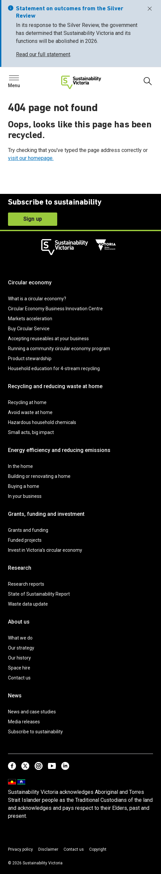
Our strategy (21, 648)
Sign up (32, 219)
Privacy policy (20, 849)
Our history (19, 657)
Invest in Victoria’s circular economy (45, 550)
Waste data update (28, 604)
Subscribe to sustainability (35, 731)
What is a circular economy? (37, 298)
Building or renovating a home (39, 476)
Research (19, 568)
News (15, 695)
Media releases (24, 721)
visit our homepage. (31, 158)
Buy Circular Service (29, 328)
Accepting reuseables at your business (48, 338)
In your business (25, 496)
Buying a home (23, 486)
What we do (20, 638)
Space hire (19, 667)
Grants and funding (28, 530)
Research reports (26, 584)
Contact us (19, 677)
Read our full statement (43, 54)
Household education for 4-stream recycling (54, 368)
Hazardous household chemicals (42, 422)
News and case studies (32, 711)
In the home (20, 466)
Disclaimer (48, 849)
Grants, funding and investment (46, 514)
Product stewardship (30, 358)
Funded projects (25, 540)
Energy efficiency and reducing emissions (59, 450)
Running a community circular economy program (59, 348)
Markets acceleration (30, 318)
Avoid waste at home (30, 412)
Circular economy (30, 282)
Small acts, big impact (31, 432)
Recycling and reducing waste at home (55, 386)
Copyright (97, 849)
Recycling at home (27, 402)
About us (19, 622)
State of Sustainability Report (39, 594)
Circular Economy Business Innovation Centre (55, 308)
